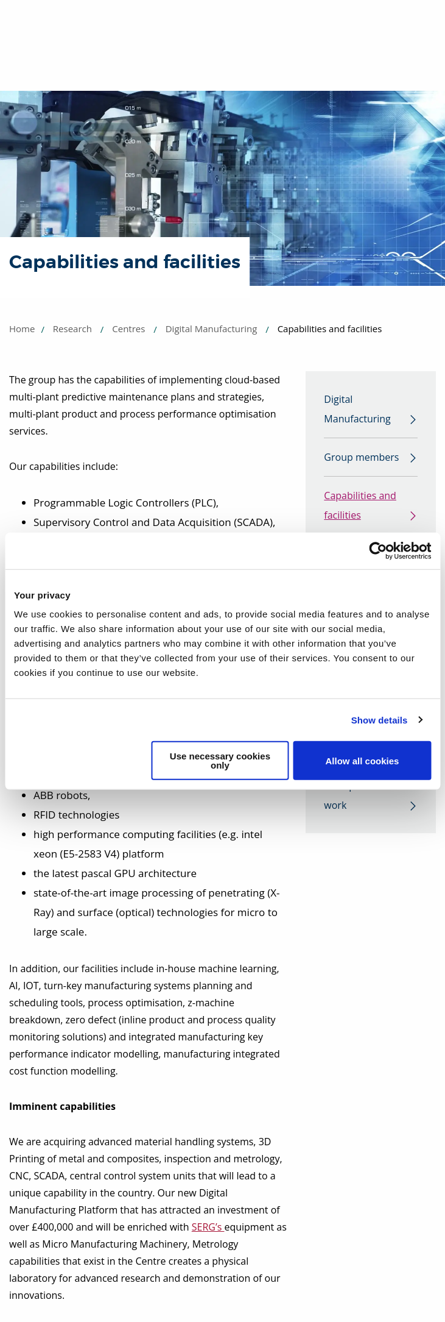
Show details (379, 719)
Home (22, 328)
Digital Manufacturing (212, 328)
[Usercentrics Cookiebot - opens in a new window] (377, 550)
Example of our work (358, 795)
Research (72, 328)
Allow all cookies (362, 760)
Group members (361, 457)
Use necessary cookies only (220, 760)
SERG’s (208, 1227)
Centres (128, 328)
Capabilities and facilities (360, 505)
